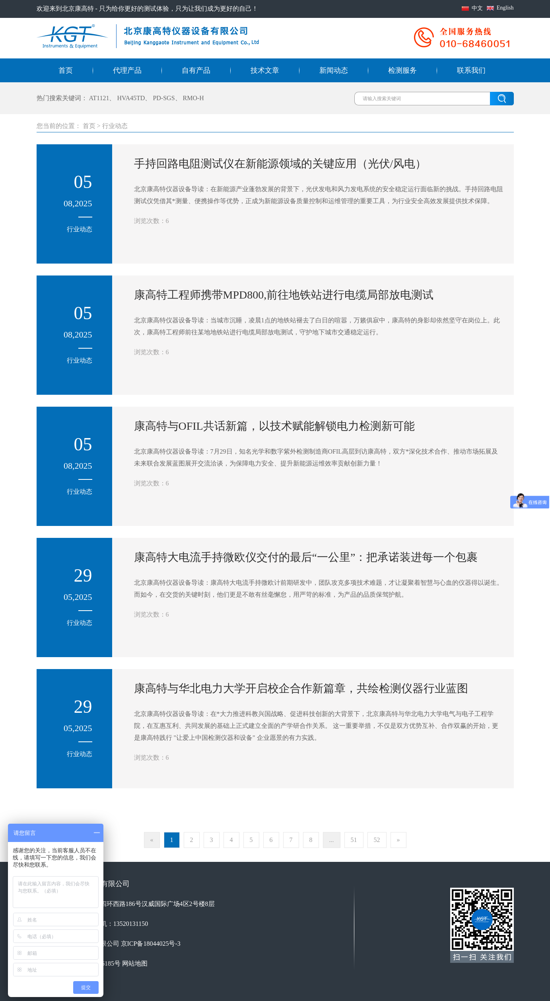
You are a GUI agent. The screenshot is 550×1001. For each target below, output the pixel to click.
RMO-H (193, 98)
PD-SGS (164, 98)
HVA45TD (131, 98)
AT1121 (99, 98)
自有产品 (196, 70)
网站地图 (135, 963)
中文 (477, 8)
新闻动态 (333, 70)
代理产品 (127, 70)
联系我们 (471, 70)
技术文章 (265, 70)
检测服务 (402, 70)
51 (354, 839)
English (505, 8)
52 (377, 839)
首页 (65, 70)
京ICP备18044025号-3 (151, 943)
